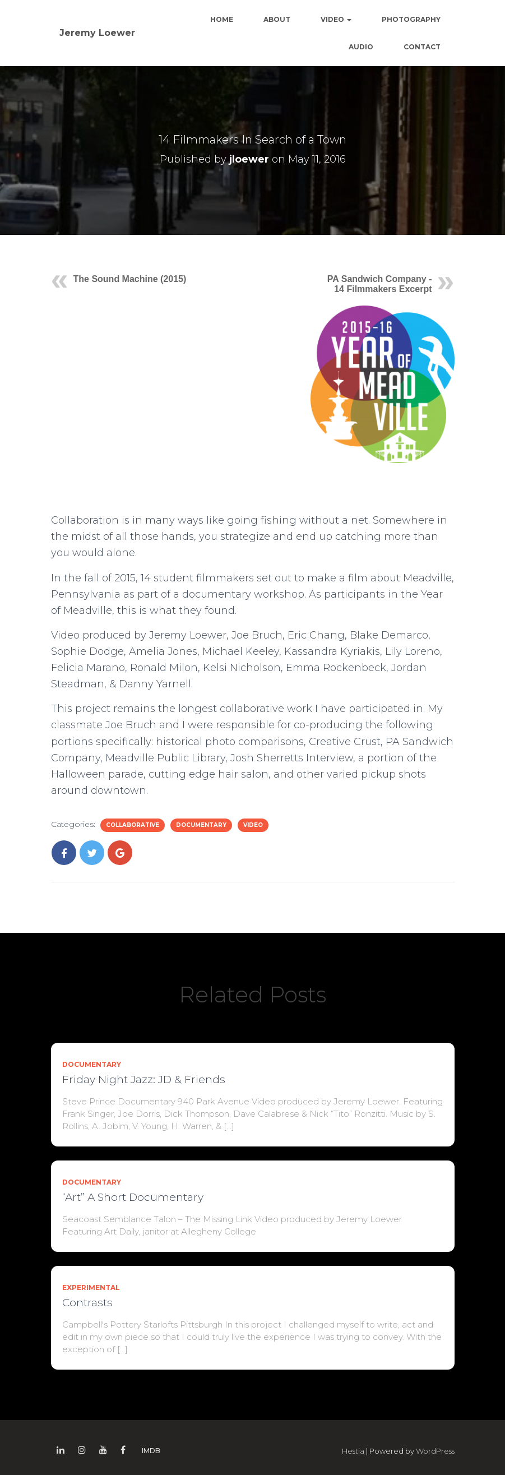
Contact (422, 47)
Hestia (353, 1450)
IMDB (151, 1450)
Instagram (81, 1450)
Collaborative (132, 825)
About (276, 19)
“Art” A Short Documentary (132, 1197)
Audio (361, 47)
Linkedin (60, 1450)
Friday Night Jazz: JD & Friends (143, 1079)
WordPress (435, 1450)
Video (336, 19)
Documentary (201, 825)
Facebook (123, 1450)
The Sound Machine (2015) (130, 279)
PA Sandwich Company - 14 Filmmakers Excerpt (379, 284)
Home (221, 19)
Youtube (103, 1450)
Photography (411, 19)
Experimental (91, 1287)
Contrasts (87, 1302)
